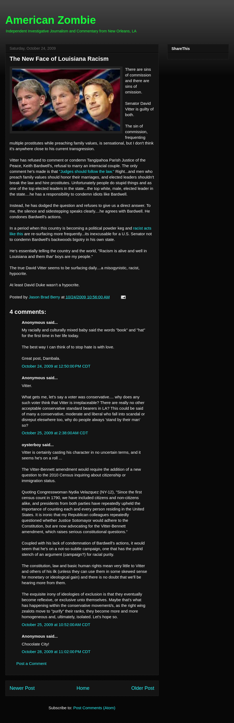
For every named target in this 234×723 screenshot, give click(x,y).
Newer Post (22, 688)
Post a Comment (31, 663)
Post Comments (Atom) (94, 707)
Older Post (142, 688)
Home (82, 688)
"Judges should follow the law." (86, 171)
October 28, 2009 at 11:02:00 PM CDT (56, 651)
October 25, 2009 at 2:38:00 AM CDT (55, 433)
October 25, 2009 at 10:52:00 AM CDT (56, 624)
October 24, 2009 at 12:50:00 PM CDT (56, 366)
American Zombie (50, 20)
